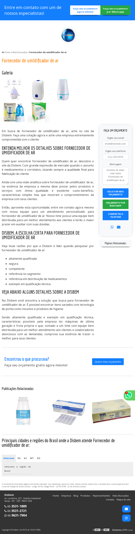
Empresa (66, 496)
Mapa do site (124, 499)
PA (19, 458)
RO (39, 458)
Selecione (9, 458)
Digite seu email (115, 137)
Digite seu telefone (115, 151)
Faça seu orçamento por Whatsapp (115, 11)
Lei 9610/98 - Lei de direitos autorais (71, 487)
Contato (110, 499)
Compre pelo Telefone (115, 215)
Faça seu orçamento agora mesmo (85, 11)
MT (32, 458)
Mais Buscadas (121, 496)
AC (25, 458)
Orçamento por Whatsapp (115, 204)
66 (15, 507)
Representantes (101, 496)
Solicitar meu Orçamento (115, 193)
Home (56, 496)
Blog (75, 496)
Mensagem (115, 164)
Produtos (85, 496)
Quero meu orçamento (108, 361)
